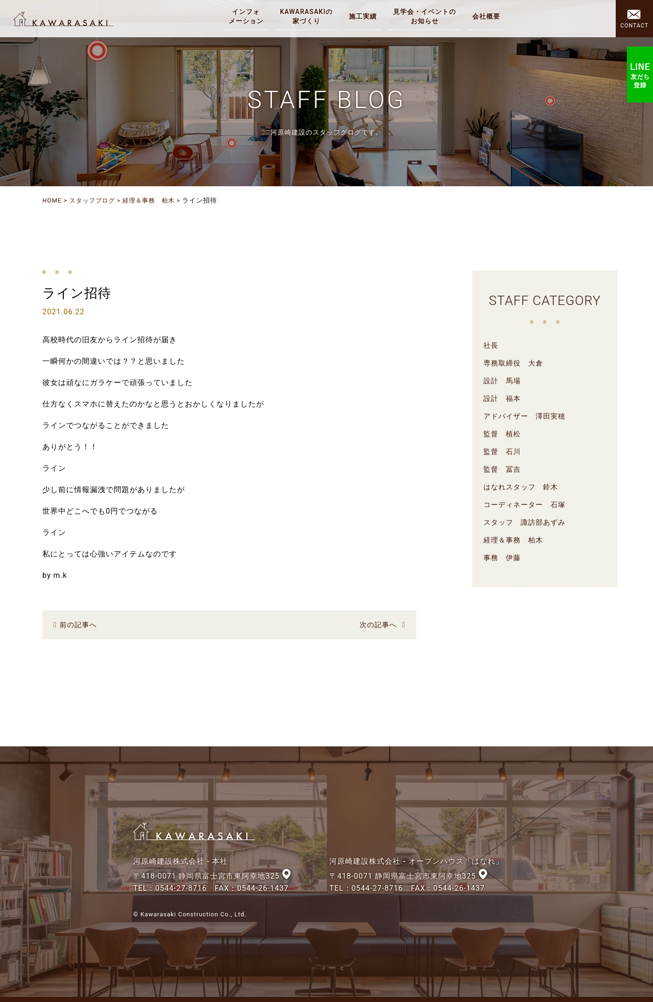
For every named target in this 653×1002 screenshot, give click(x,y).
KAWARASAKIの (307, 17)
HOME (52, 200)
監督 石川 (503, 451)
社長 (491, 344)
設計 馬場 (503, 380)
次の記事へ (377, 624)
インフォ (247, 17)
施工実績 (364, 16)
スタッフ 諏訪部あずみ (527, 521)
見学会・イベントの (426, 17)
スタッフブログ (95, 200)
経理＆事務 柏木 (156, 200)
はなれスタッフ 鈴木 (523, 486)
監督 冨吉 (503, 468)
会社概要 (488, 16)
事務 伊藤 (503, 557)
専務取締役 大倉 (515, 362)
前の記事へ (79, 624)
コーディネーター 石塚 (527, 504)
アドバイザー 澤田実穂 (527, 415)
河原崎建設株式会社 (66, 18)
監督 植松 (503, 433)
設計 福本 (503, 397)
